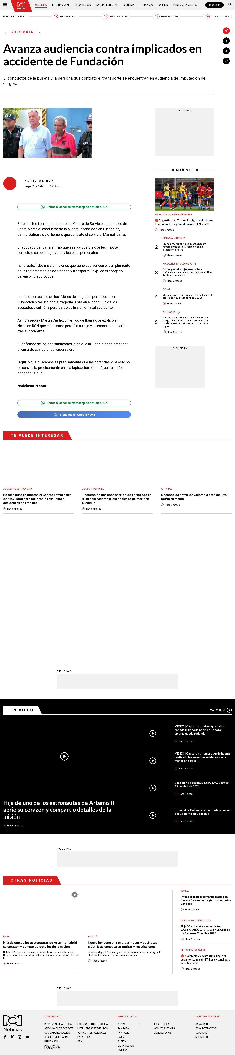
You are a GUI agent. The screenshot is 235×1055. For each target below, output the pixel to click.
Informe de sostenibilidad (92, 898)
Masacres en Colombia (177, 263)
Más (221, 580)
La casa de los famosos (196, 791)
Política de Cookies (142, 934)
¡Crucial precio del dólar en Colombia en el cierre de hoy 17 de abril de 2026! (187, 296)
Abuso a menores (93, 488)
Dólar (166, 289)
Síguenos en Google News (74, 414)
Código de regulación (57, 903)
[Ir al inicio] (21, 6)
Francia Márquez (174, 238)
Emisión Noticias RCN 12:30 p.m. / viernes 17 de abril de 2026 (202, 654)
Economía (129, 5)
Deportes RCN (83, 5)
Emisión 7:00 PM (166, 16)
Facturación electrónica (92, 894)
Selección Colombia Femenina (173, 214)
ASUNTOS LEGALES (164, 898)
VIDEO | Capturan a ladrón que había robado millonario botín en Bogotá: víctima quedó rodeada (199, 600)
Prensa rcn (51, 911)
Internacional (60, 5)
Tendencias (147, 5)
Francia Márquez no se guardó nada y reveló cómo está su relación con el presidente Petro (184, 246)
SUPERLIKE (201, 903)
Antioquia (169, 312)
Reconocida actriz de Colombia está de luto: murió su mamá (194, 497)
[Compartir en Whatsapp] (226, 61)
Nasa (6, 807)
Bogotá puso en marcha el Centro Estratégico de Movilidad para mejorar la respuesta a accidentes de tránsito (37, 498)
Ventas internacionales (91, 903)
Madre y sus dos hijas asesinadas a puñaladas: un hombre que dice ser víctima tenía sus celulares (187, 272)
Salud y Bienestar (107, 5)
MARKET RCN (202, 907)
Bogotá (92, 807)
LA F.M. (121, 907)
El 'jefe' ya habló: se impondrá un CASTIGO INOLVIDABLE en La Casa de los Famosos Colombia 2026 (205, 800)
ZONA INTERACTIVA (205, 898)
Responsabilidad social (58, 894)
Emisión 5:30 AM (65, 16)
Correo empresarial (56, 907)
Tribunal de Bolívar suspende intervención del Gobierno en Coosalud (203, 682)
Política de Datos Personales (110, 934)
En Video (22, 580)
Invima (185, 761)
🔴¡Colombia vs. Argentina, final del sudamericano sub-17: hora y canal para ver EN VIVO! (205, 830)
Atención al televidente (58, 898)
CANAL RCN (214, 5)
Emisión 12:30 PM (116, 16)
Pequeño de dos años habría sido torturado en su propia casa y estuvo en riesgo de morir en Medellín (117, 498)
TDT (138, 894)
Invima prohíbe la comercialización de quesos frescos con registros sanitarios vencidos (206, 770)
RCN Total (124, 898)
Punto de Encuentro (185, 5)
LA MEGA (123, 920)
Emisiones (14, 16)
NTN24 (121, 894)
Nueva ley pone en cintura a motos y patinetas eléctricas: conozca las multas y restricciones (122, 815)
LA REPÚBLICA (161, 894)
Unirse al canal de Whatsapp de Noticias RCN (74, 207)
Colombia (41, 5)
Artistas (166, 488)
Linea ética (83, 907)
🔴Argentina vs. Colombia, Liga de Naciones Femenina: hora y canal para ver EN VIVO (184, 222)
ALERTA (122, 911)
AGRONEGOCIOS (162, 903)
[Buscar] (230, 5)
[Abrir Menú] (5, 5)
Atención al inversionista (52, 917)
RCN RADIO (123, 903)
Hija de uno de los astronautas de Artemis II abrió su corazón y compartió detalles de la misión (58, 679)
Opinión (163, 5)
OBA (79, 911)
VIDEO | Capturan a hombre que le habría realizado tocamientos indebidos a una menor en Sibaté (202, 627)
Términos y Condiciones (170, 934)
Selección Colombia (193, 820)
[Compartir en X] (226, 51)
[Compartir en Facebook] (226, 40)
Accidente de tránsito (17, 488)
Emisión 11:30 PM (217, 16)
